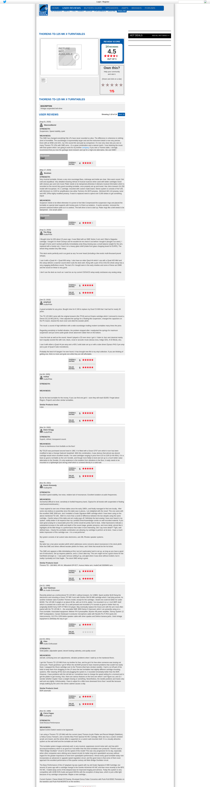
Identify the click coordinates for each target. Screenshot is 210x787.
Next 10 (121, 114)
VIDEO (81, 11)
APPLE (89, 11)
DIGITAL (111, 11)
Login (98, 2)
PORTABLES (100, 11)
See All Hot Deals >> (161, 35)
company (85, 148)
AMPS (67, 11)
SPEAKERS (56, 11)
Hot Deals (136, 35)
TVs (73, 11)
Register (106, 2)
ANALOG (122, 11)
